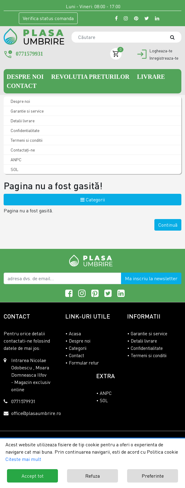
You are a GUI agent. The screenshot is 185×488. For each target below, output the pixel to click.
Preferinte (153, 476)
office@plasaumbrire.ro (36, 413)
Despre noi (26, 76)
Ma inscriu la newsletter (151, 278)
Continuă (167, 225)
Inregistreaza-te (164, 58)
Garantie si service (27, 110)
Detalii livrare (22, 120)
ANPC (16, 159)
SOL (14, 169)
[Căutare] (175, 37)
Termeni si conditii (26, 140)
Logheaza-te (161, 51)
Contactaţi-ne (22, 149)
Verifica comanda (48, 18)
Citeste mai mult (23, 459)
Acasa (75, 333)
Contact (22, 85)
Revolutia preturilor (91, 76)
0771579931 (29, 54)
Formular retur (84, 362)
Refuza (92, 476)
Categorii (92, 200)
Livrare (151, 76)
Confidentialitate (24, 130)
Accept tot (33, 476)
